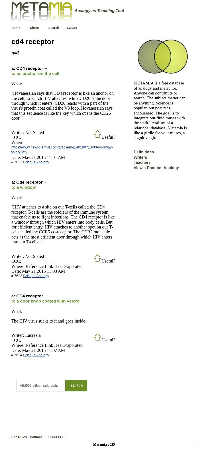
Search (53, 28)
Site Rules (19, 437)
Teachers (142, 162)
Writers (140, 157)
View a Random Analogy (156, 168)
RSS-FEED (56, 437)
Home (15, 28)
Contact (36, 437)
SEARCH (76, 385)
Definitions (144, 152)
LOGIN (72, 28)
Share (34, 28)
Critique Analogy (36, 162)
